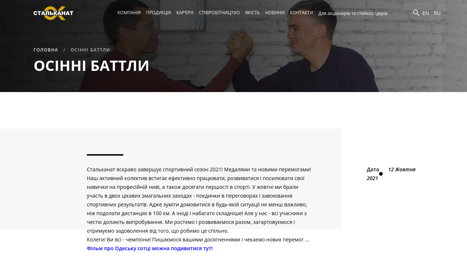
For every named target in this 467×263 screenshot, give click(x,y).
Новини (275, 12)
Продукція (158, 12)
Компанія (129, 12)
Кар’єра (185, 12)
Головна (46, 50)
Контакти (301, 12)
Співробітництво (219, 12)
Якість (252, 12)
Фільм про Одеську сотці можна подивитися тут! (150, 248)
